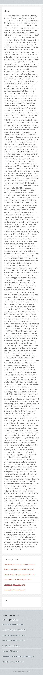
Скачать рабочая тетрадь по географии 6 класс (18, 579)
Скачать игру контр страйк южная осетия (14, 630)
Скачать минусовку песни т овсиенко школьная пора (19, 564)
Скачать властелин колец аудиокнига (13, 624)
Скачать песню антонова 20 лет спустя (13, 640)
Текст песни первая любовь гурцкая (14, 585)
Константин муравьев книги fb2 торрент (14, 635)
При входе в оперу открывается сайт (13, 661)
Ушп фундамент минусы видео (11, 646)
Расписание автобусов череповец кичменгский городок (18, 656)
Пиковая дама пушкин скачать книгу (14, 590)
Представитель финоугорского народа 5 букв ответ (19, 574)
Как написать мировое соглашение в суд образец (19, 569)
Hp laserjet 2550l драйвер (10, 651)
